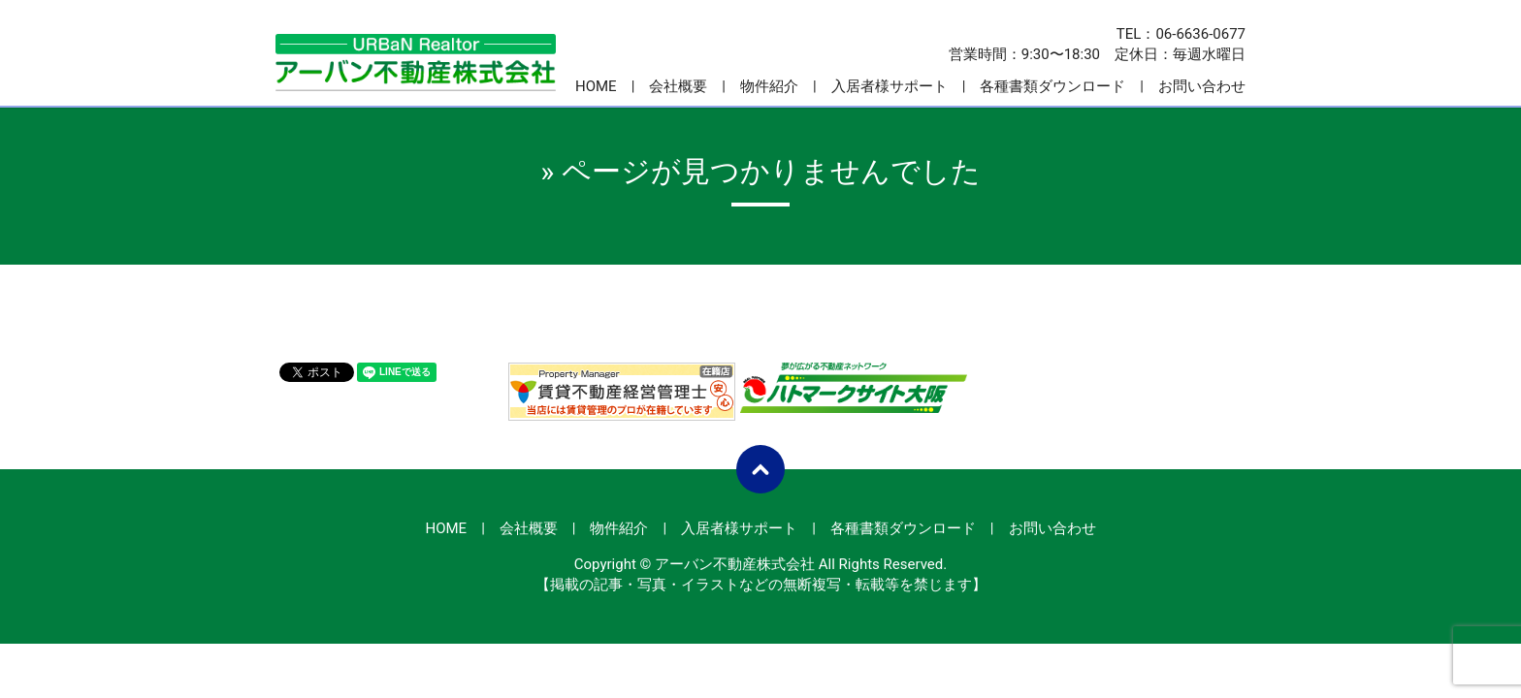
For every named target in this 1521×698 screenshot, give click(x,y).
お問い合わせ (1202, 86)
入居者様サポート (889, 86)
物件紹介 (769, 86)
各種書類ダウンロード (1052, 86)
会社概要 (678, 86)
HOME (596, 86)
